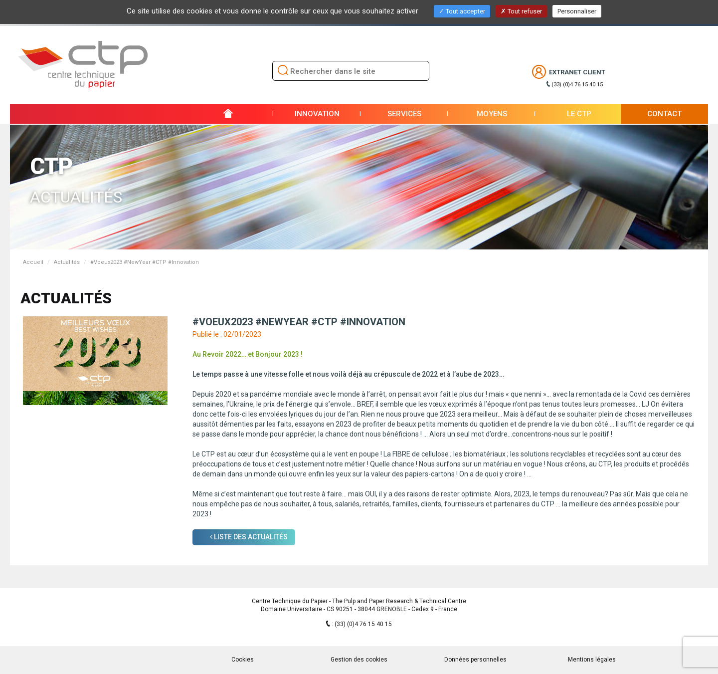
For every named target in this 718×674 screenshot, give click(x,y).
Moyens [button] (492, 113)
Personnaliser (576, 11)
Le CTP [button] (579, 113)
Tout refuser (521, 11)
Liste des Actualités (249, 537)
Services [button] (404, 113)
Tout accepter (462, 11)
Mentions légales (592, 659)
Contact (664, 113)
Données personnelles (475, 659)
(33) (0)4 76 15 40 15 (577, 84)
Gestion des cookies (359, 659)
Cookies (242, 659)
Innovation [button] (317, 113)
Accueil (33, 262)
